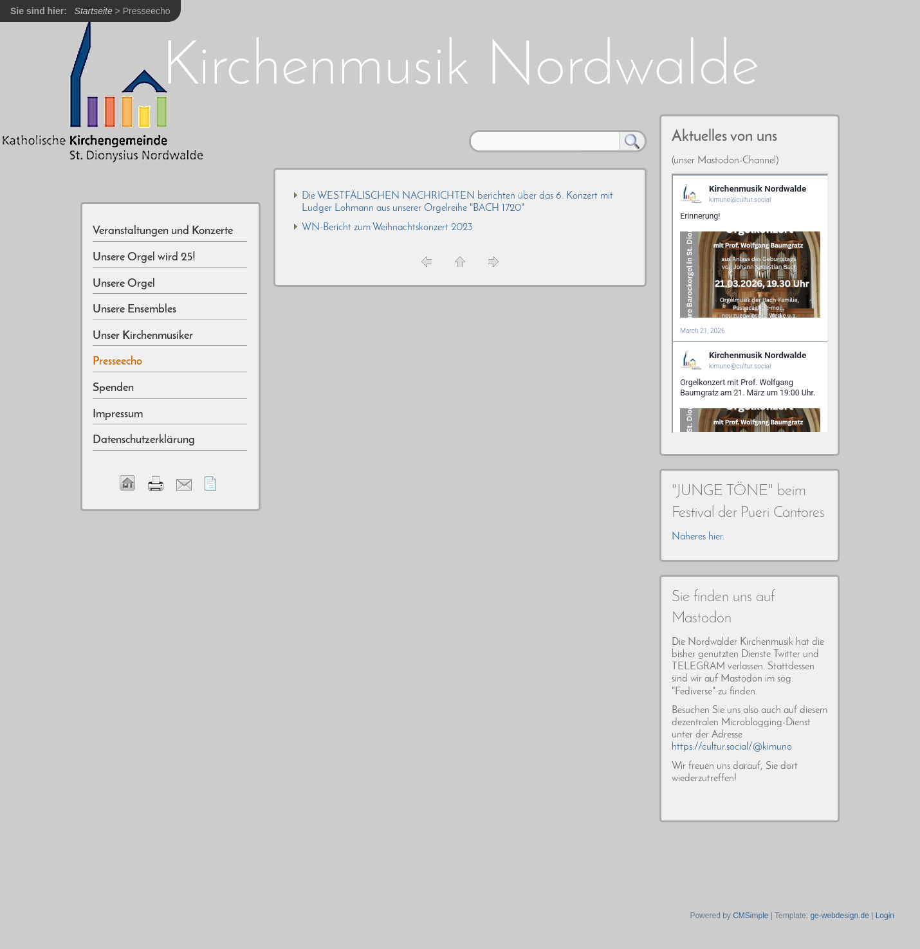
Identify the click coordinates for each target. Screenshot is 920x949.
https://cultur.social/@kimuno (732, 747)
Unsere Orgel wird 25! (144, 257)
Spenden (113, 388)
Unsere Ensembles (134, 309)
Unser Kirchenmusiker (143, 336)
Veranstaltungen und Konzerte (163, 231)
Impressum (118, 414)
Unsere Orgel (124, 284)
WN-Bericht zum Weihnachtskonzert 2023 (387, 227)
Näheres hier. (698, 537)
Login (885, 915)
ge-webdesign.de (839, 915)
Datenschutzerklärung (144, 440)
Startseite (94, 11)
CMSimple (750, 915)
